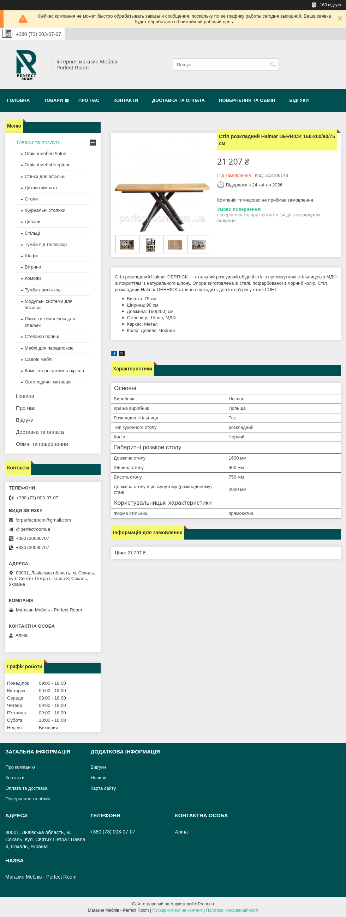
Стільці (32, 233)
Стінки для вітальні (45, 176)
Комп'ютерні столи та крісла (54, 370)
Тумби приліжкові (43, 290)
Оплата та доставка (26, 788)
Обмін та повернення (42, 444)
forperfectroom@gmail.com (43, 520)
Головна (18, 100)
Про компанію (20, 767)
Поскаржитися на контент (177, 910)
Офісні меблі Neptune (48, 164)
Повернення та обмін (247, 100)
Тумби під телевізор (46, 244)
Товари (53, 100)
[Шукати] (273, 65)
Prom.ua (206, 903)
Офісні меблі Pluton (45, 153)
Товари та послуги (38, 142)
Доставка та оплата (178, 100)
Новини (25, 396)
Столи (31, 199)
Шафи (31, 255)
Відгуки (299, 100)
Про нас (88, 100)
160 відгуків (331, 4)
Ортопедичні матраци (48, 381)
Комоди (33, 278)
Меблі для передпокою (49, 348)
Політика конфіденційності (232, 910)
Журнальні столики (45, 210)
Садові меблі (38, 359)
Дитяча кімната (41, 187)
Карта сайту (103, 788)
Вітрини (33, 267)
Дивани (33, 221)
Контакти (125, 100)
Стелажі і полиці (42, 336)
